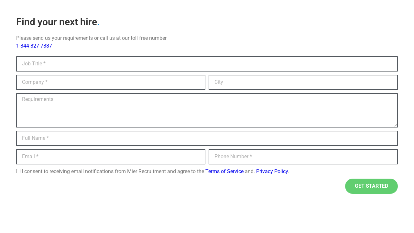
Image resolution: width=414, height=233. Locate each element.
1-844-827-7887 (34, 46)
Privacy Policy (272, 171)
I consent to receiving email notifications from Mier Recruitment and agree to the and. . (155, 171)
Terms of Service (224, 171)
